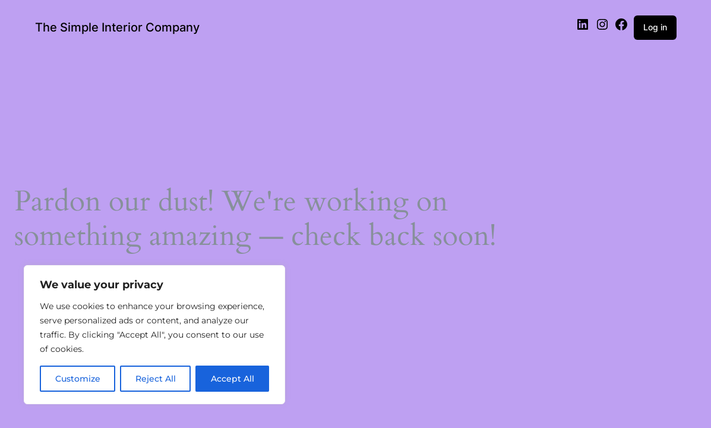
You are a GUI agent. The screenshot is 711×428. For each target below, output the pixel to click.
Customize (77, 378)
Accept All (232, 378)
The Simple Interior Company (117, 27)
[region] (154, 334)
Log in (655, 27)
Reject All (155, 378)
